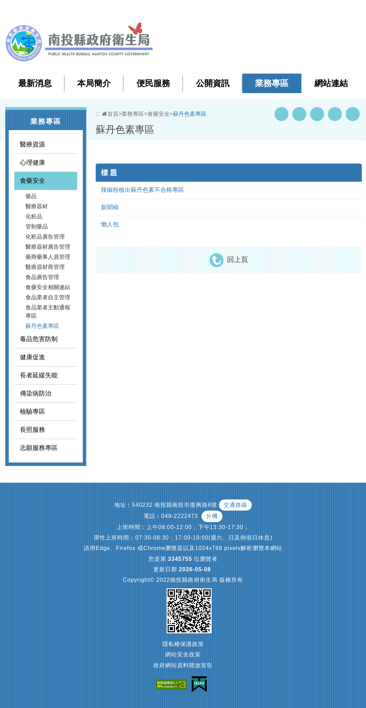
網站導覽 (235, 10)
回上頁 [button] (237, 259)
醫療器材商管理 (45, 267)
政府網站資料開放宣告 (183, 665)
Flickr (335, 114)
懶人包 (110, 224)
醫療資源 (32, 144)
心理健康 (32, 162)
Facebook (281, 114)
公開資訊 (212, 83)
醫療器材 (36, 206)
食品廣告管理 (42, 277)
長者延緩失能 (39, 375)
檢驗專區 (32, 411)
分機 (212, 516)
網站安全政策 (183, 654)
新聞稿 (110, 207)
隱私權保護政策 (183, 644)
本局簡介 (94, 83)
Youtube (299, 114)
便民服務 (153, 83)
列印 (353, 114)
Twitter (317, 114)
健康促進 (32, 357)
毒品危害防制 (39, 339)
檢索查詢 (262, 10)
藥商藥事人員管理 (47, 257)
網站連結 (331, 83)
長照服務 (32, 429)
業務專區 (271, 83)
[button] (333, 10)
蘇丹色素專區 (42, 326)
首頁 (110, 114)
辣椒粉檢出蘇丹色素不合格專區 (142, 190)
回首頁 (289, 10)
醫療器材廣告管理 (47, 247)
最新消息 (35, 83)
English (314, 10)
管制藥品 (36, 226)
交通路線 (235, 505)
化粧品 (33, 216)
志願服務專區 (39, 447)
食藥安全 (32, 180)
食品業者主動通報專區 (47, 311)
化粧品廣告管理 (45, 237)
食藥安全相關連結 (47, 287)
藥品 (31, 196)
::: (220, 10)
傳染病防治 (35, 393)
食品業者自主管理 (47, 297)
